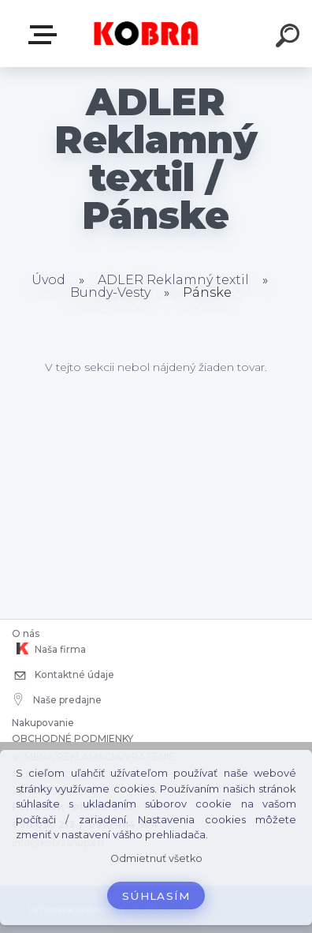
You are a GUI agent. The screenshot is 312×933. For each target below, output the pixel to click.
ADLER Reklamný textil (173, 279)
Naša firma (49, 649)
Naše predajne (58, 699)
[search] (290, 38)
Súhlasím (156, 896)
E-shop (45, 34)
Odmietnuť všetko (156, 858)
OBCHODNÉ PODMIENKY (72, 738)
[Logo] (146, 33)
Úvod (48, 279)
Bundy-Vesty (110, 292)
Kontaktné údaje (63, 676)
